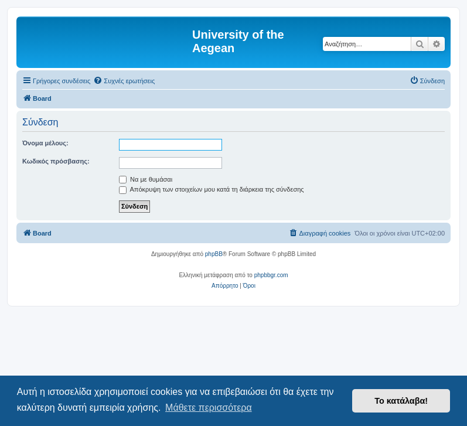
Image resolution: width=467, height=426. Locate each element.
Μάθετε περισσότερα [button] (208, 408)
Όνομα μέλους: (45, 142)
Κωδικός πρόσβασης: (56, 161)
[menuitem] (124, 81)
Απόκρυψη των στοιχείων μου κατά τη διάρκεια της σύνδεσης (211, 189)
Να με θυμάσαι (145, 179)
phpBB (214, 254)
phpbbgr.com (271, 275)
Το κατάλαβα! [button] (401, 400)
